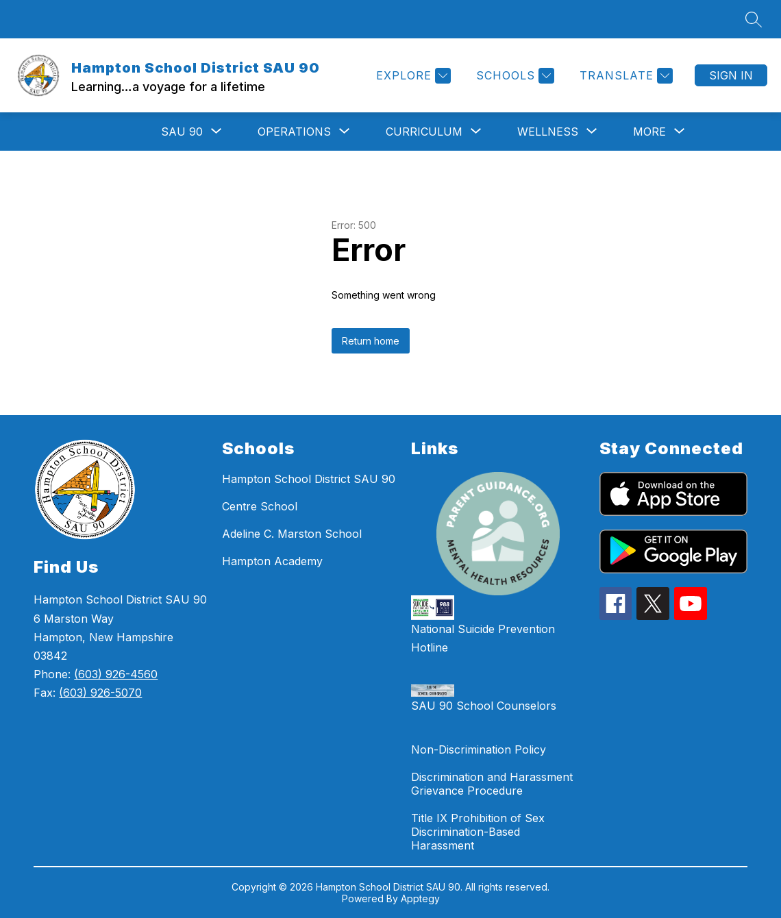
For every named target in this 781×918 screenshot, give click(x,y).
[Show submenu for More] (649, 131)
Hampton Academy (272, 561)
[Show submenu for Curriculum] (424, 131)
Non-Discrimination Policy (478, 749)
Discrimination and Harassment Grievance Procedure (492, 783)
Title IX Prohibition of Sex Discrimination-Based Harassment (478, 831)
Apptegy (420, 898)
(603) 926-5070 (100, 692)
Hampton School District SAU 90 (308, 479)
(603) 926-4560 (116, 674)
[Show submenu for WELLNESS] (547, 131)
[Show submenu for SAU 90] (182, 131)
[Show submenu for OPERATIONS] (294, 131)
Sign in (731, 75)
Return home (370, 341)
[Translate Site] (624, 75)
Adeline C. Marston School (292, 534)
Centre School (259, 506)
